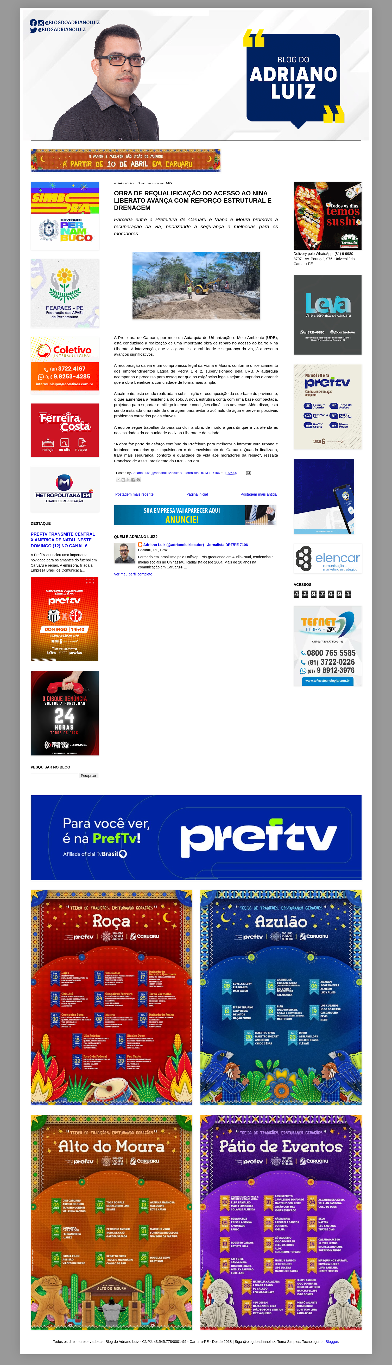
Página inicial (197, 494)
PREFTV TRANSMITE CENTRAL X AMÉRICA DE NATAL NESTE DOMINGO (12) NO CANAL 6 (63, 540)
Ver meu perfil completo (133, 574)
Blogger (332, 1342)
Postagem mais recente (134, 494)
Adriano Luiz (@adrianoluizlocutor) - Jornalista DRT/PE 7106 (195, 545)
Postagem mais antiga (259, 494)
